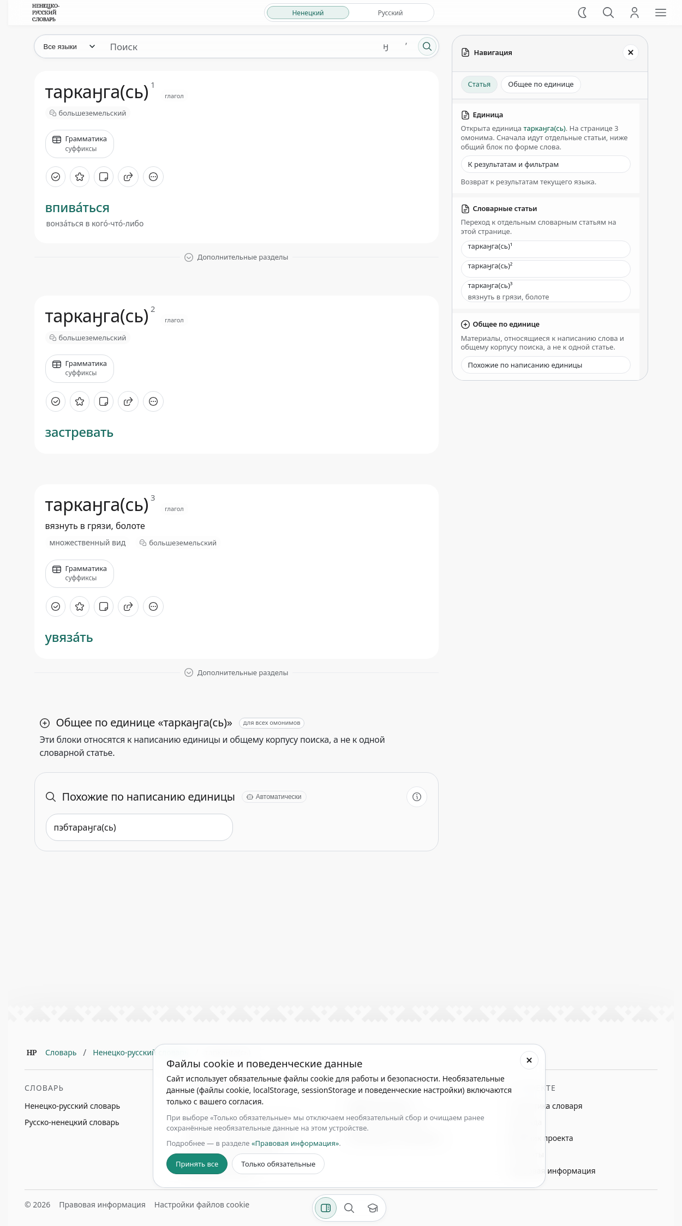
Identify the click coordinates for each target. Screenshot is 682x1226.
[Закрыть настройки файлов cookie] (529, 1060)
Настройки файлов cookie (201, 1204)
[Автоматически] (274, 797)
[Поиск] (608, 12)
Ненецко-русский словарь (140, 1052)
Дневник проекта (541, 1138)
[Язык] (69, 46)
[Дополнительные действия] (153, 176)
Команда (525, 1122)
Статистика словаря (546, 1106)
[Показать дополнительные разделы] (236, 257)
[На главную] (45, 12)
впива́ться (77, 207)
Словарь (60, 1052)
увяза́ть (69, 637)
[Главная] (32, 1052)
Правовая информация (552, 1170)
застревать (79, 432)
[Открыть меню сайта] (661, 12)
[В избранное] (79, 176)
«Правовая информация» (295, 1143)
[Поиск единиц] (238, 46)
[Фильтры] (326, 1208)
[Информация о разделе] (416, 796)
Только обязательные (278, 1164)
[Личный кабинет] (634, 12)
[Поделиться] (128, 176)
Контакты (526, 1154)
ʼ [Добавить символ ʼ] (406, 46)
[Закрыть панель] (631, 52)
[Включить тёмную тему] (582, 12)
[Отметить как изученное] (55, 176)
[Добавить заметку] (103, 176)
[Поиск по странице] (349, 1208)
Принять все (197, 1164)
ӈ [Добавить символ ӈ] (385, 46)
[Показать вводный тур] (373, 1208)
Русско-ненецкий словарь (72, 1122)
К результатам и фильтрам (513, 164)
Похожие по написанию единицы (525, 365)
